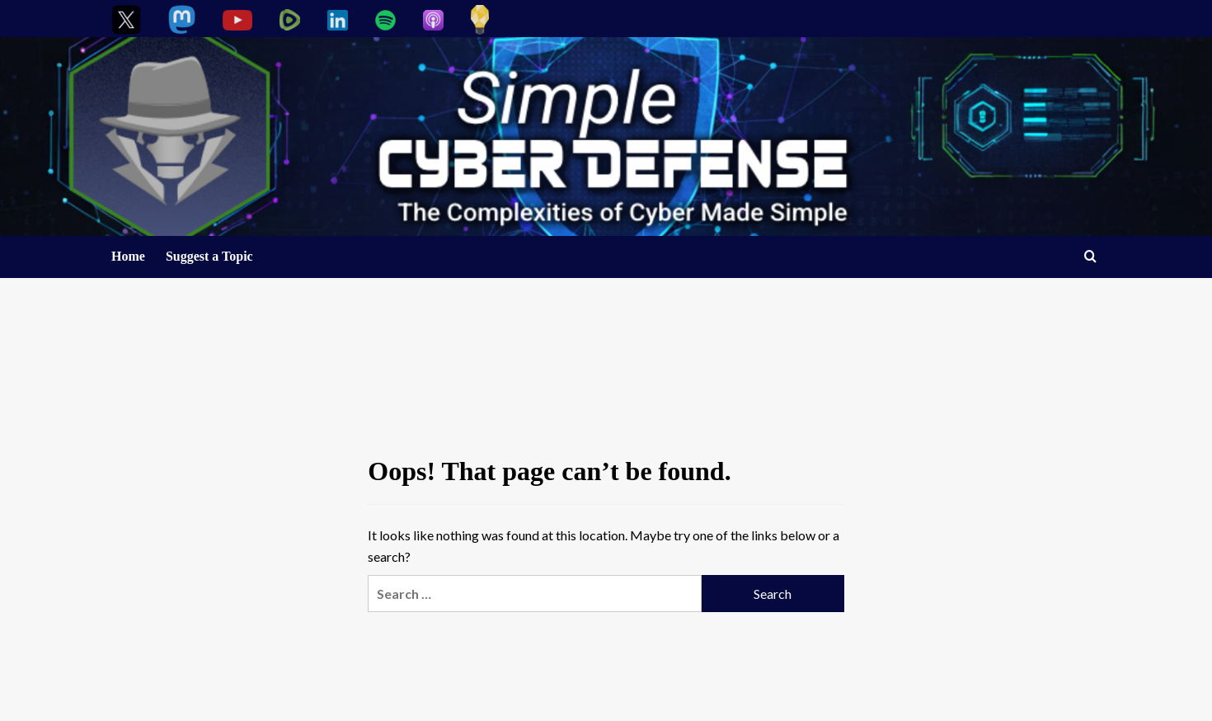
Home (128, 256)
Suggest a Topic (209, 256)
